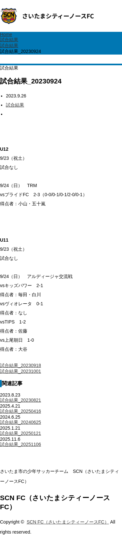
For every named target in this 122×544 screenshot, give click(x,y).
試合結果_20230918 (20, 365)
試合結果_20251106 (20, 444)
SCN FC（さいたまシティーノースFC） (68, 522)
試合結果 (15, 105)
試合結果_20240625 (20, 422)
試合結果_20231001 (20, 371)
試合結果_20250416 (20, 411)
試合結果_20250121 (20, 433)
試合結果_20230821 (20, 400)
